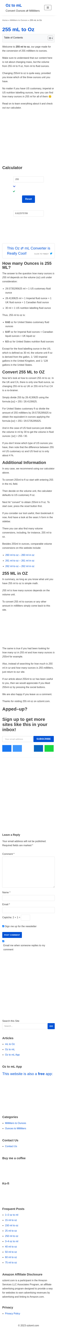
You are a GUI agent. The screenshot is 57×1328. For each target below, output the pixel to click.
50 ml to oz (11, 1252)
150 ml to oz (11, 1225)
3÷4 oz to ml (11, 1241)
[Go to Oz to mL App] (28, 1094)
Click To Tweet (41, 254)
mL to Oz (10, 1044)
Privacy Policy (12, 1313)
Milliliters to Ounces (19, 20)
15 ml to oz (11, 1220)
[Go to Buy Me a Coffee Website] (28, 1168)
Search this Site (28, 1024)
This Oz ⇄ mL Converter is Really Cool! (28, 250)
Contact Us (11, 1146)
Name (6, 892)
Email (6, 904)
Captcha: (7, 917)
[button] (47, 7)
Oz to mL (10, 1049)
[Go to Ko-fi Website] (28, 1194)
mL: (15, 173)
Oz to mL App (12, 1054)
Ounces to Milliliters (15, 1128)
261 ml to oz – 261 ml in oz (19, 560)
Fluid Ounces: (20, 207)
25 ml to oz (11, 1230)
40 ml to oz (11, 1246)
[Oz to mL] (23, 7)
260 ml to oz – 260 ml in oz (19, 555)
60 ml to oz (11, 1257)
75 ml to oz (11, 1262)
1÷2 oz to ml (11, 1215)
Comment (8, 854)
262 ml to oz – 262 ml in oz (19, 566)
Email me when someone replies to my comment (24, 947)
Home (5, 20)
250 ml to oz (11, 1236)
